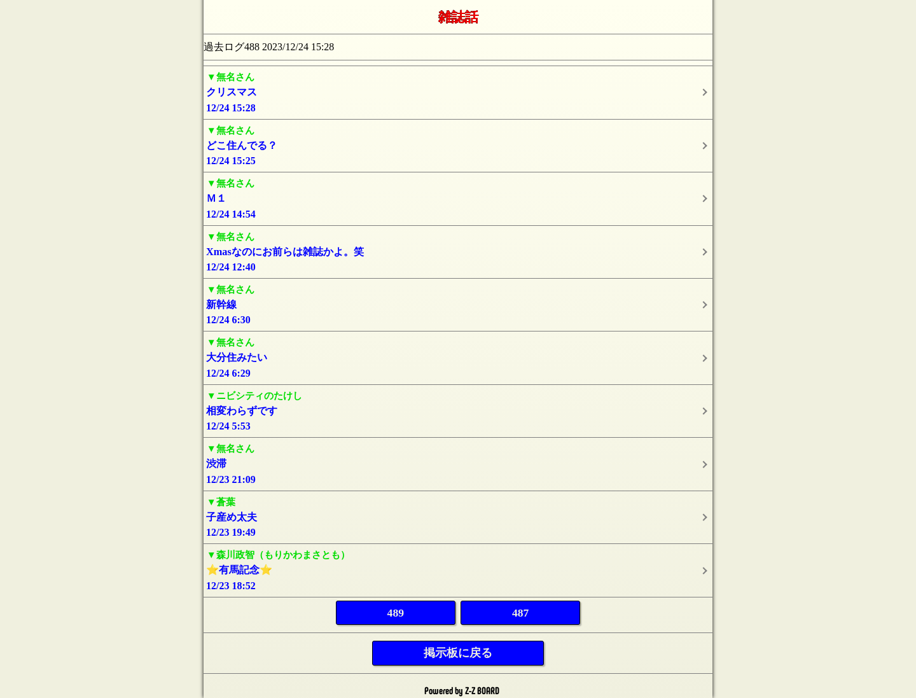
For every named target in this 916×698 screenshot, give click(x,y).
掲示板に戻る (458, 652)
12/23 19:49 (458, 516)
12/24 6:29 (458, 356)
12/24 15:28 (458, 91)
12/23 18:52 (458, 569)
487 (520, 612)
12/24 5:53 (458, 410)
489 (395, 612)
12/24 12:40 (458, 251)
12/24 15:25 (458, 144)
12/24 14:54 (458, 197)
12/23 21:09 (458, 463)
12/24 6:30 (458, 304)
